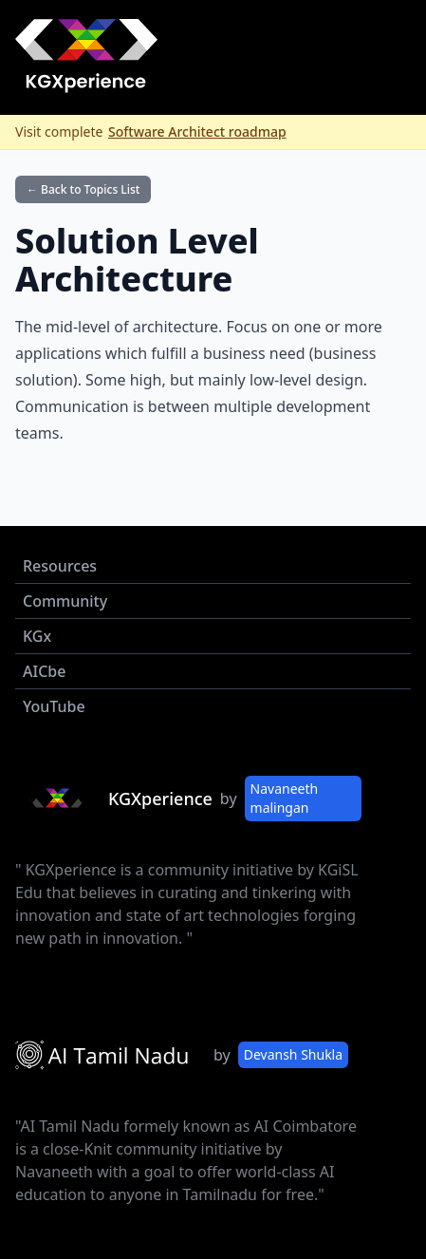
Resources (60, 565)
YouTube (54, 706)
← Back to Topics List (83, 189)
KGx (37, 636)
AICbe (44, 671)
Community (65, 601)
